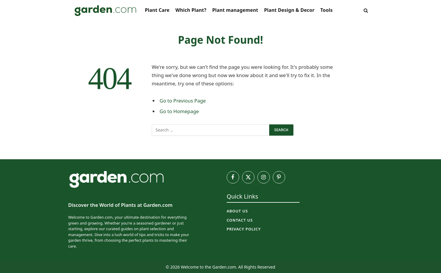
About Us (237, 211)
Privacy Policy (244, 229)
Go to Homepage (179, 111)
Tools (326, 10)
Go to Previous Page (183, 100)
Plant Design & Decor (289, 10)
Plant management (235, 10)
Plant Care (157, 10)
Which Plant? (190, 10)
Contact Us (240, 220)
